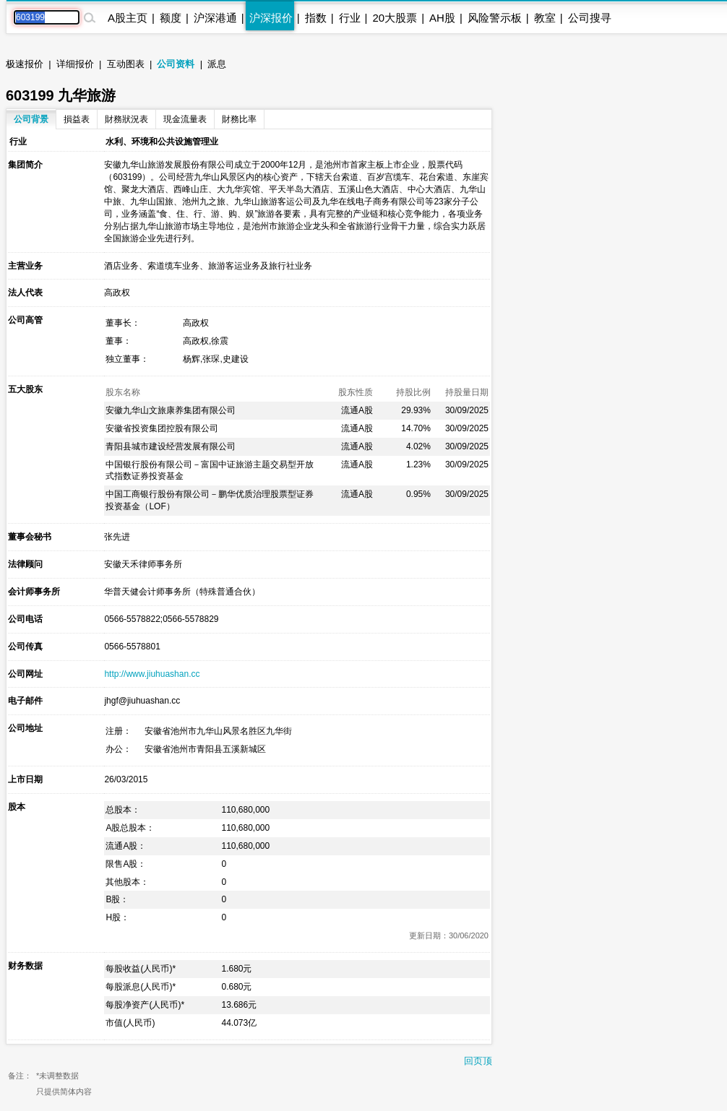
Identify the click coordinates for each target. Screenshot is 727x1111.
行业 (350, 18)
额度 (170, 18)
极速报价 (24, 64)
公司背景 (31, 119)
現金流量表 (185, 119)
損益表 (77, 119)
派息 (216, 64)
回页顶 (478, 1060)
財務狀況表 (126, 119)
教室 (545, 18)
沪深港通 (215, 18)
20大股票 (394, 18)
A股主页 (127, 18)
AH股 (442, 18)
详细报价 (75, 64)
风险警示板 (495, 18)
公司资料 (175, 64)
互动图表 (126, 64)
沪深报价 (271, 18)
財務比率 (239, 119)
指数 (316, 18)
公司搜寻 (589, 18)
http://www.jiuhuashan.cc (151, 674)
